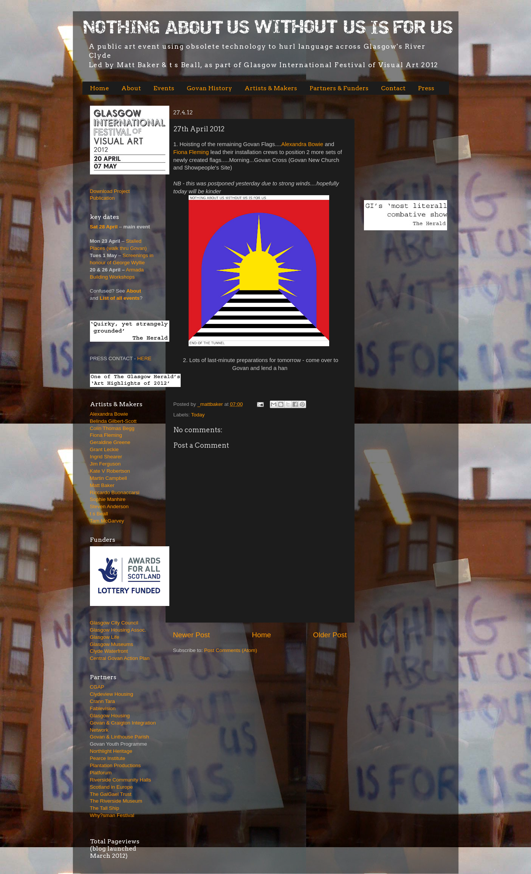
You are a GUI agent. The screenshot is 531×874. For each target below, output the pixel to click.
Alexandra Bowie (302, 144)
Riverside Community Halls (120, 780)
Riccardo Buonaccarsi (114, 492)
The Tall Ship (104, 808)
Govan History (209, 88)
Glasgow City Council (114, 623)
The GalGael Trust (111, 794)
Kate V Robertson (110, 471)
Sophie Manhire (108, 499)
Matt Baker (102, 485)
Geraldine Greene (110, 442)
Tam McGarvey (107, 521)
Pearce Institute (107, 758)
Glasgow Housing (110, 715)
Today (198, 415)
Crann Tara (102, 701)
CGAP (97, 687)
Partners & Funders (339, 88)
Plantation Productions (115, 765)
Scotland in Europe (111, 787)
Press (426, 88)
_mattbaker (210, 404)
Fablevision (103, 708)
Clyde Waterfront (109, 651)
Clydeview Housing (111, 694)
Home (99, 88)
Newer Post (191, 635)
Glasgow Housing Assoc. (118, 630)
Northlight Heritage (111, 751)
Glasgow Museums (111, 644)
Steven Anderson (109, 506)
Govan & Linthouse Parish (119, 737)
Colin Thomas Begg (112, 428)
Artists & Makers (271, 88)
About (131, 88)
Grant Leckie (104, 449)
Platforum (101, 772)
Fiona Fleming (191, 152)
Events (163, 88)
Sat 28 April (104, 227)
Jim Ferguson (105, 464)
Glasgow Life (104, 637)
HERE (144, 358)
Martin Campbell (108, 478)
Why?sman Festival (112, 815)
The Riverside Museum (116, 801)
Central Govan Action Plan (120, 658)
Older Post (330, 635)
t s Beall (99, 513)
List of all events (120, 298)
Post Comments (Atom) (230, 650)
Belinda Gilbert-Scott (113, 421)
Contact (393, 88)
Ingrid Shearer (106, 456)
